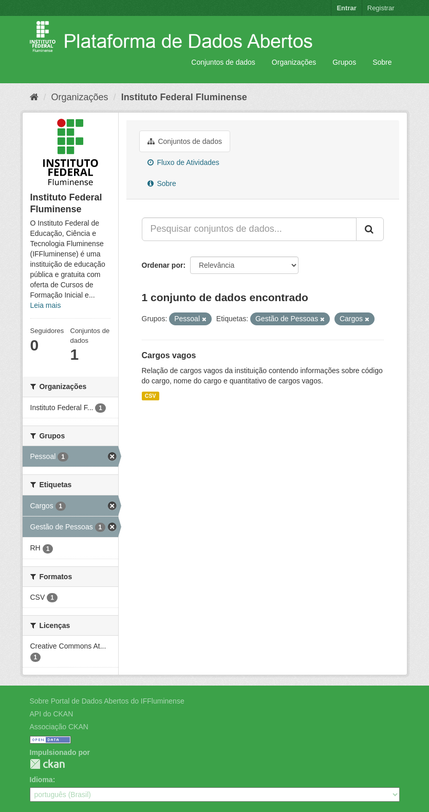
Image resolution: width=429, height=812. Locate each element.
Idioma (41, 780)
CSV (150, 396)
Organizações (294, 62)
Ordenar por (162, 265)
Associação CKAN (59, 727)
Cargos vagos (169, 355)
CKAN (47, 764)
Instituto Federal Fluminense (184, 97)
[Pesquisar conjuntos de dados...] (249, 229)
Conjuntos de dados (223, 62)
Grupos (344, 62)
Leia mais (45, 305)
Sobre (381, 62)
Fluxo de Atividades (183, 162)
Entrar (346, 8)
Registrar (381, 8)
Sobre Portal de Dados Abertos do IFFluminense (107, 701)
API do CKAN (51, 714)
